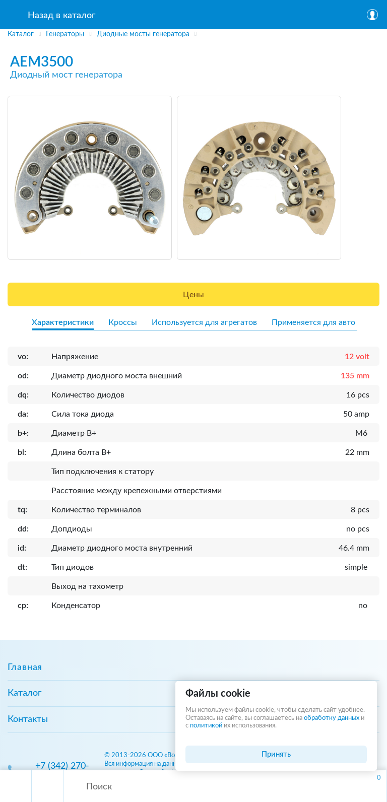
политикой (206, 725)
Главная (25, 667)
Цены (193, 295)
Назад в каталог (61, 15)
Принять (276, 754)
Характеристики (63, 322)
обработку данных (331, 718)
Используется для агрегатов (204, 322)
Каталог (24, 693)
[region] (193, 35)
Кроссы (122, 322)
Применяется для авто (313, 322)
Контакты (28, 719)
